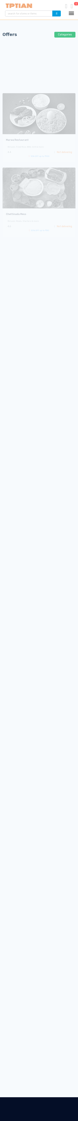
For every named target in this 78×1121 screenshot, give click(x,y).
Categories (65, 36)
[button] (71, 13)
